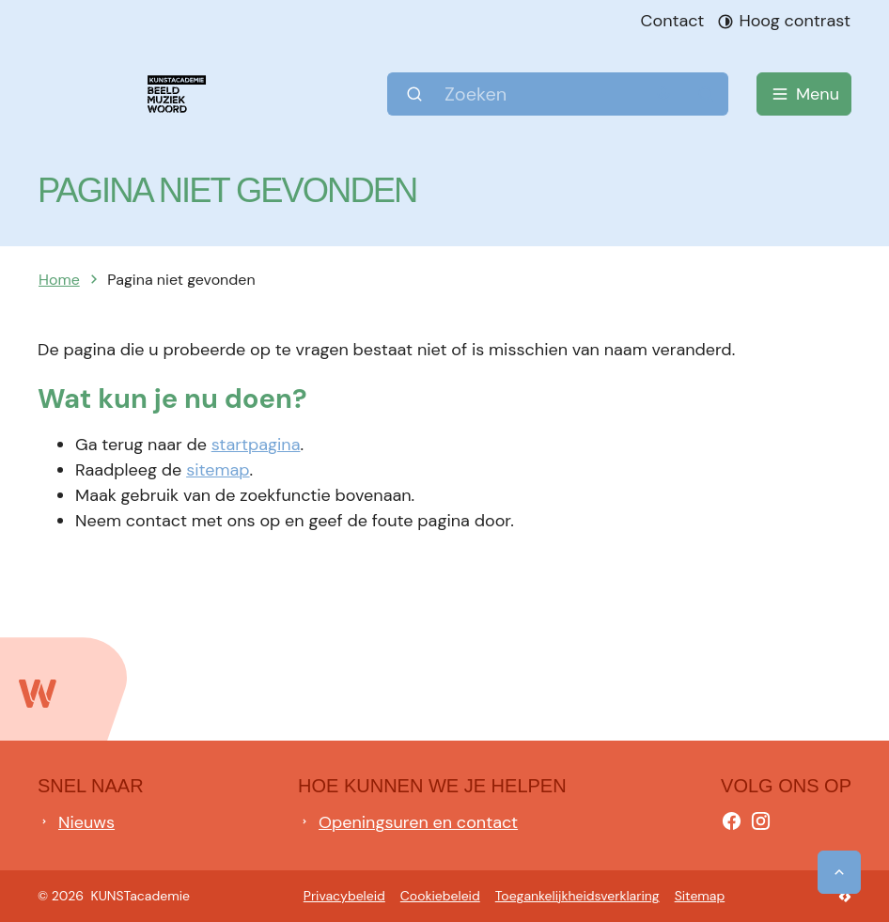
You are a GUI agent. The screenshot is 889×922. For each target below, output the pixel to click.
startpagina (256, 444)
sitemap (217, 470)
